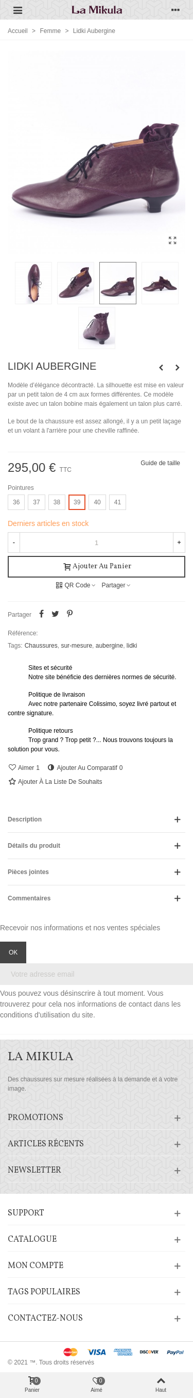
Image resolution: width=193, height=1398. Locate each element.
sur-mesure (76, 645)
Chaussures (41, 645)
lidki (132, 645)
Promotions (35, 1118)
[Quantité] (96, 542)
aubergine (109, 645)
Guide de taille (160, 463)
